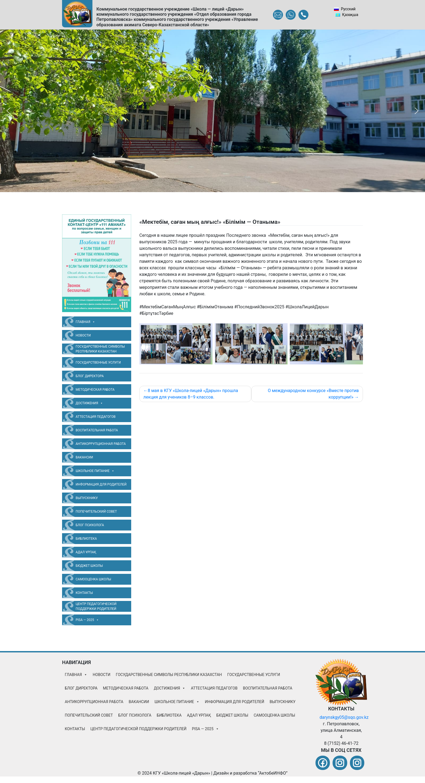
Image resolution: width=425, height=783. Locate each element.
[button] (8, 110)
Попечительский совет (96, 511)
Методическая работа (95, 390)
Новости (83, 335)
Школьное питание (95, 470)
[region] (212, 111)
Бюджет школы (89, 566)
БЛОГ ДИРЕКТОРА (90, 376)
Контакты (84, 593)
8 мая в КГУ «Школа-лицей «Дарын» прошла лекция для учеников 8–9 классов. (190, 394)
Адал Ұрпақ (86, 552)
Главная (85, 321)
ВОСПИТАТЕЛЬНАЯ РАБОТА (97, 430)
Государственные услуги (98, 362)
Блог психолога (90, 525)
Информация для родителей (101, 484)
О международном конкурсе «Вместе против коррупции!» (313, 394)
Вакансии (84, 457)
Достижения (89, 403)
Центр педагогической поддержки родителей (96, 606)
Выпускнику (87, 498)
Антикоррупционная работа (101, 444)
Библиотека (86, 539)
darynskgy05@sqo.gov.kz (344, 717)
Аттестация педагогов (95, 417)
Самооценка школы (93, 579)
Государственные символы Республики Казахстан (100, 349)
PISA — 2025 (87, 619)
